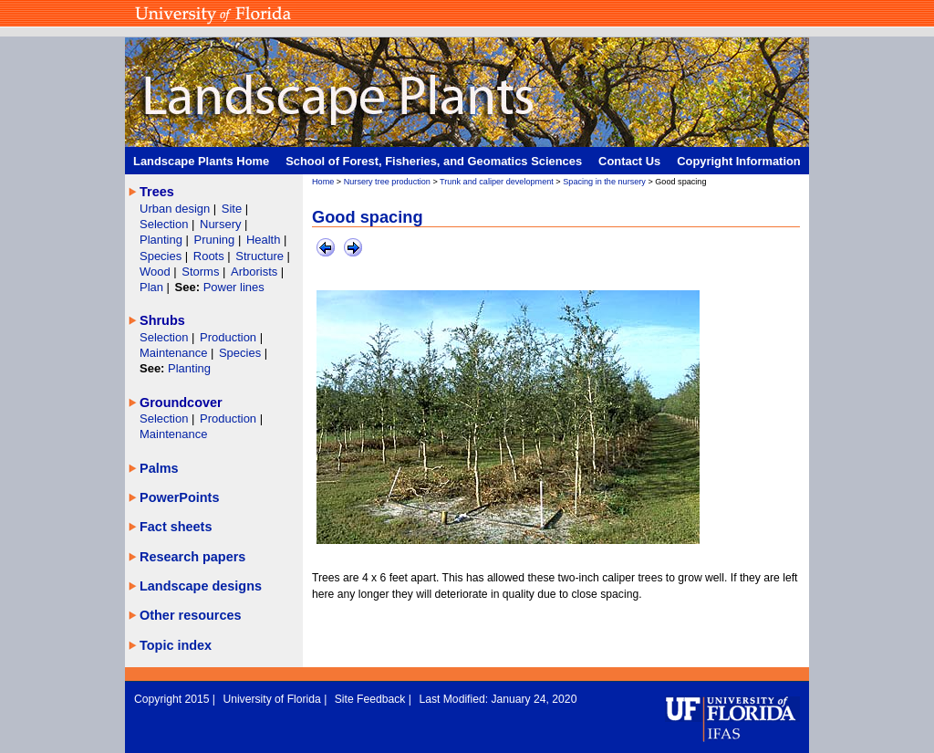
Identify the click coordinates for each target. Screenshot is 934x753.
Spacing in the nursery (604, 181)
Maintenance (175, 353)
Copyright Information (739, 161)
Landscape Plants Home (201, 161)
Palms (159, 468)
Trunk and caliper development (497, 181)
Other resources (191, 615)
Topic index (176, 645)
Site (233, 208)
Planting (163, 239)
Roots (210, 256)
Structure (260, 256)
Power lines (234, 287)
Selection (166, 224)
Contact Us (629, 161)
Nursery (220, 224)
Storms (202, 271)
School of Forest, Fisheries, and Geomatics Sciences (433, 161)
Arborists (254, 271)
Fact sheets (176, 526)
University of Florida (273, 699)
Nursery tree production (387, 181)
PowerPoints (179, 497)
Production (230, 337)
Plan (151, 287)
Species (162, 256)
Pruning (216, 239)
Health (263, 239)
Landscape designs (201, 586)
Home (323, 181)
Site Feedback (372, 699)
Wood (156, 271)
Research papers (192, 556)
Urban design (176, 208)
